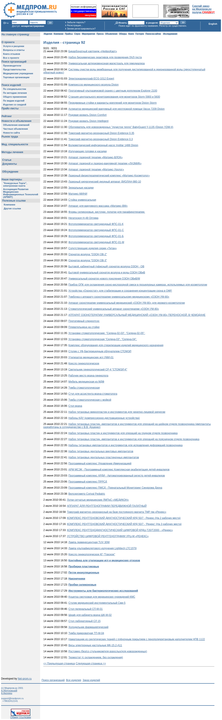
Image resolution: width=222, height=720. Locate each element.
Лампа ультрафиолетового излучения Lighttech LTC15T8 (103, 548)
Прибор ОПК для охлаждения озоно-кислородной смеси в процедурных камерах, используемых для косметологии (138, 284)
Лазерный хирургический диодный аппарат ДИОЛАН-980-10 (105, 181)
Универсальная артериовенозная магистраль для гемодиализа (107, 63)
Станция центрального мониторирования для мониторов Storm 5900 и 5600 (114, 96)
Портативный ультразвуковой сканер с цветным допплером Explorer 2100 (113, 90)
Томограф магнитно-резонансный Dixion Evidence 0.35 (101, 133)
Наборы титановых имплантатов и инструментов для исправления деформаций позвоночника (126, 445)
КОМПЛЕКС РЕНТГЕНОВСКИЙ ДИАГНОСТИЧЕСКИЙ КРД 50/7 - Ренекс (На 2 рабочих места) (124, 518)
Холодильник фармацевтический (88, 627)
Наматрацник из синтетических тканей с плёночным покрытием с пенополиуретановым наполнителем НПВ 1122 (137, 639)
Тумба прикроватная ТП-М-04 (86, 633)
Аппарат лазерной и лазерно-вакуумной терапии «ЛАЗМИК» (105, 163)
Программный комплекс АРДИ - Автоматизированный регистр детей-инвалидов (117, 475)
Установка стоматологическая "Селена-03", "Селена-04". (103, 339)
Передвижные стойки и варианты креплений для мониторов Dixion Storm (113, 102)
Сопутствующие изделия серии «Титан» (93, 248)
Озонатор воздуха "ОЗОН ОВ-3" (88, 260)
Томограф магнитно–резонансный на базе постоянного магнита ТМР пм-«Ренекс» (116, 511)
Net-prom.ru (25, 678)
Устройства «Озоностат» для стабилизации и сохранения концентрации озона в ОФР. (120, 290)
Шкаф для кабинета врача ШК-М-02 (90, 615)
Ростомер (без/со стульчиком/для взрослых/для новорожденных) (108, 651)
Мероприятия (88, 33)
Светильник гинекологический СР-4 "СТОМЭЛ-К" (98, 369)
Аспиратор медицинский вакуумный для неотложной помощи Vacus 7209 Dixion (117, 108)
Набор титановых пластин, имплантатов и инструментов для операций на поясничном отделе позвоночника (134, 439)
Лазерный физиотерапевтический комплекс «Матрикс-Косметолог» (109, 175)
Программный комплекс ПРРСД (88, 481)
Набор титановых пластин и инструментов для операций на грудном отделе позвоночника (123, 433)
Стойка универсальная (82, 199)
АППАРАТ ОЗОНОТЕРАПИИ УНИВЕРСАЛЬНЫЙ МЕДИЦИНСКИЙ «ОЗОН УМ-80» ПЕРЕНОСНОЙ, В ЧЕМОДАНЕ (137, 314)
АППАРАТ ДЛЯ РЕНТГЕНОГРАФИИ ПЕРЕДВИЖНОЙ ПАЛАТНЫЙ (107, 505)
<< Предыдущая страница (59, 663)
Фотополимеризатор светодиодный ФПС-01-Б (96, 236)
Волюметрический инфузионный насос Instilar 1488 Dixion (103, 145)
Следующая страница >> (91, 663)
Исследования (170, 33)
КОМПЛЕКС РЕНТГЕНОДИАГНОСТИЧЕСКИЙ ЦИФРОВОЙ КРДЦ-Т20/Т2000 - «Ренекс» (120, 530)
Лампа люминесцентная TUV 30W (89, 542)
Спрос (77, 33)
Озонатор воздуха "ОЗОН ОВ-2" (88, 254)
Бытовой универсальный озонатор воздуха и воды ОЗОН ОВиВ (107, 272)
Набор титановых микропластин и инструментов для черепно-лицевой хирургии (117, 411)
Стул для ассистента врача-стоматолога (93, 393)
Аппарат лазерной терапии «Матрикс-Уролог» (96, 169)
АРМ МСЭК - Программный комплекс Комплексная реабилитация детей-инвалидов (119, 469)
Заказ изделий (91, 680)
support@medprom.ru (12, 698)
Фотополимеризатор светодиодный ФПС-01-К (96, 224)
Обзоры (123, 33)
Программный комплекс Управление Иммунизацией (100, 463)
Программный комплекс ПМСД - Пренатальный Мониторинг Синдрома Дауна (115, 487)
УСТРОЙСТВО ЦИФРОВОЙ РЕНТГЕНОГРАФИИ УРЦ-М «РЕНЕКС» (108, 536)
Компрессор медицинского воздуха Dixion (94, 84)
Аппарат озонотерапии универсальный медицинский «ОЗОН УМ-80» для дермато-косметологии (127, 302)
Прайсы (68, 33)
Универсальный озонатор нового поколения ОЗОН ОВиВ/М (104, 278)
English (213, 24)
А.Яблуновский (9, 690)
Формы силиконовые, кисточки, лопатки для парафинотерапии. (107, 211)
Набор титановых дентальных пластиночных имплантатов (104, 457)
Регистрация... (75, 25)
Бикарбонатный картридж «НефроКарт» (93, 51)
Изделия (47, 33)
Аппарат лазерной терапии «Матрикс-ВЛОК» (96, 157)
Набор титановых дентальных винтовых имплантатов (101, 451)
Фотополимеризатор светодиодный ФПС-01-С (96, 230)
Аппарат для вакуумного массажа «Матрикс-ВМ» (98, 205)
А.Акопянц (6, 693)
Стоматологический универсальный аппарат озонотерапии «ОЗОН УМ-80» (114, 308)
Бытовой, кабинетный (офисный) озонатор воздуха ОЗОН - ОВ (106, 266)
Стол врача (75, 405)
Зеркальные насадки (81, 187)
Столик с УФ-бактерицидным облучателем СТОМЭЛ (100, 351)
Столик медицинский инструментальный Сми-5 (97, 602)
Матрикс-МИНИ (78, 193)
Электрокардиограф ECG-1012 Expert (91, 78)
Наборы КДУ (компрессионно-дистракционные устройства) (104, 418)
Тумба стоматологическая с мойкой (90, 399)
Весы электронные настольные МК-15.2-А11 (95, 645)
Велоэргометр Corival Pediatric (87, 493)
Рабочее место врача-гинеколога (88, 375)
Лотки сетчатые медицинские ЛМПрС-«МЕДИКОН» (98, 499)
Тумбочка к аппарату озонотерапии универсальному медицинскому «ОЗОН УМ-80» (119, 296)
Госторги (139, 33)
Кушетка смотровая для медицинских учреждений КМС (102, 596)
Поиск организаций (53, 680)
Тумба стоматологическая (84, 387)
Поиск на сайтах (153, 33)
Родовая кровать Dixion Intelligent (89, 121)
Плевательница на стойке (84, 327)
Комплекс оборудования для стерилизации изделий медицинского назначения (116, 345)
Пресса (100, 33)
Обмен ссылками (20, 716)
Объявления (111, 33)
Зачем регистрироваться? (81, 28)
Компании (58, 33)
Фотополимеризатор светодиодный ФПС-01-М (96, 242)
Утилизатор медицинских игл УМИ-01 (91, 357)
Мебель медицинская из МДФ (86, 381)
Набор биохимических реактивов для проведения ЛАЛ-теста (105, 57)
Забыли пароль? (76, 22)
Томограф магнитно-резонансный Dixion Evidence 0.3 (101, 139)
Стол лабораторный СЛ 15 (85, 621)
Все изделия (73, 680)
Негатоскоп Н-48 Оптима (83, 218)
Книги (131, 33)
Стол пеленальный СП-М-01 (86, 608)
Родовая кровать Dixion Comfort (88, 114)
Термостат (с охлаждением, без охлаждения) (96, 657)
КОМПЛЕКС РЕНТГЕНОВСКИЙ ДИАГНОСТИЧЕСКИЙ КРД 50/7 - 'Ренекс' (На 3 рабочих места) (124, 524)
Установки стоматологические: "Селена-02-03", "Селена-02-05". (107, 333)
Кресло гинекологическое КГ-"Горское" (92, 554)
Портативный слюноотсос (84, 321)
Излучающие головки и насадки (88, 151)
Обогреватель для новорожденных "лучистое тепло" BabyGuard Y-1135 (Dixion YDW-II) (121, 127)
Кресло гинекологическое (84, 363)
